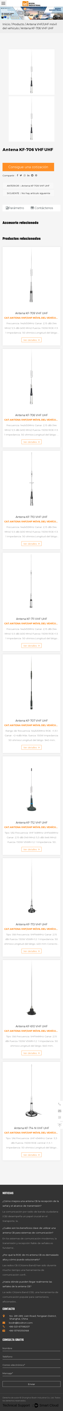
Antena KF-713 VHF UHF (31, 924)
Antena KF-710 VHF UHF (31, 517)
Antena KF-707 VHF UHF (31, 720)
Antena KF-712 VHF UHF (31, 822)
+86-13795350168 (16, 1330)
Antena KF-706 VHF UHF (31, 415)
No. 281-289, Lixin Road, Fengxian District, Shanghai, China (29, 1317)
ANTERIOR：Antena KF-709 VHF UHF (28, 185)
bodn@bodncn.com (18, 1322)
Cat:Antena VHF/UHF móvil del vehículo (31, 317)
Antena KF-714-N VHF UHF (31, 1128)
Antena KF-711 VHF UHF (31, 618)
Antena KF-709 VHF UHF (31, 313)
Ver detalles (31, 340)
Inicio (6, 24)
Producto (18, 24)
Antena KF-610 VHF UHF (32, 1026)
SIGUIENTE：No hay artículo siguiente (28, 193)
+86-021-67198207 (16, 1326)
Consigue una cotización (28, 167)
